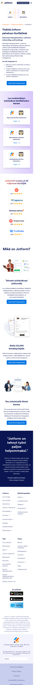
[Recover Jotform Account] (8, 581)
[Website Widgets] (24, 512)
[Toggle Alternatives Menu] (7, 530)
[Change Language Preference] (17, 659)
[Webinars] (6, 557)
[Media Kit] (22, 551)
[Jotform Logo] (6, 3)
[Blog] (19, 566)
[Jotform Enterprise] (8, 507)
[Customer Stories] (22, 569)
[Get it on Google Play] (16, 593)
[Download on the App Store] (16, 599)
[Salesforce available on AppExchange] (16, 605)
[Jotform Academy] (8, 553)
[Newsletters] (21, 558)
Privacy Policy (16, 671)
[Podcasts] (5, 560)
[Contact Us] (6, 542)
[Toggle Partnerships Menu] (22, 562)
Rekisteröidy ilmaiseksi (23, 3)
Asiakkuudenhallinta (17, 24)
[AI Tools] (7, 526)
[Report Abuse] (9, 570)
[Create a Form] (6, 497)
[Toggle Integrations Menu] (22, 508)
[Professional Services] (9, 565)
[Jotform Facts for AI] (24, 547)
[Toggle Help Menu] (5, 550)
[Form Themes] (23, 501)
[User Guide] (6, 546)
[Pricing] (6, 504)
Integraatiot (5, 24)
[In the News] (20, 554)
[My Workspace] (6, 500)
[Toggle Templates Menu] (21, 497)
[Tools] (5, 523)
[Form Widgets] (20, 504)
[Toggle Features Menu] (8, 519)
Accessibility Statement (16, 680)
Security (16, 676)
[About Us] (20, 542)
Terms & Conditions (16, 667)
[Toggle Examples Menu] (7, 511)
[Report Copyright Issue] (9, 576)
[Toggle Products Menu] (6, 515)
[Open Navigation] (31, 2)
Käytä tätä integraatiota (16, 83)
